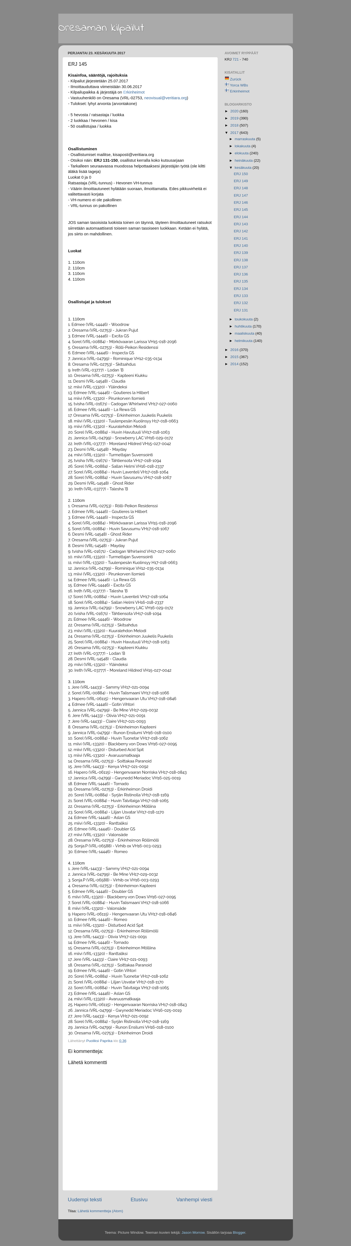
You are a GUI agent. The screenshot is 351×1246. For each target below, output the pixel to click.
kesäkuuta (244, 168)
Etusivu (139, 1199)
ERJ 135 (241, 281)
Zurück (235, 79)
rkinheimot (134, 92)
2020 (234, 111)
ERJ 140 (241, 246)
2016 (234, 350)
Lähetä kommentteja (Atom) (100, 1211)
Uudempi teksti (85, 1199)
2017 (234, 133)
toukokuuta (244, 319)
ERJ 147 (241, 195)
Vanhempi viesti (194, 1199)
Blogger (239, 1232)
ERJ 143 (241, 224)
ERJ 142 (241, 231)
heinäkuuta (244, 160)
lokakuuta (243, 146)
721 (236, 59)
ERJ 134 (241, 289)
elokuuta (242, 153)
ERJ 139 (241, 253)
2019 (234, 118)
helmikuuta (244, 341)
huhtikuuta (244, 326)
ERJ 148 (241, 188)
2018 (234, 125)
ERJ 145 (241, 210)
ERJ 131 (241, 310)
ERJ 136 (241, 274)
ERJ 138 (241, 260)
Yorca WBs (239, 85)
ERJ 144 (241, 217)
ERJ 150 (241, 174)
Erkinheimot (239, 91)
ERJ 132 (241, 303)
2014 (234, 364)
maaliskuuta (245, 333)
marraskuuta (245, 139)
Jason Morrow (193, 1232)
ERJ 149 (241, 181)
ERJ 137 (241, 267)
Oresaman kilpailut (101, 28)
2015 (234, 357)
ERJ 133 (241, 296)
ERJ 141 (241, 238)
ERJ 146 (241, 202)
